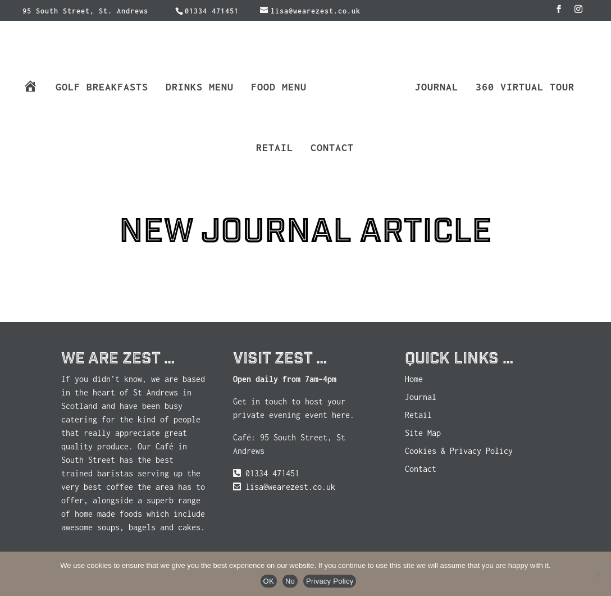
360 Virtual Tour (525, 88)
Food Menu (279, 88)
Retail (274, 148)
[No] (597, 574)
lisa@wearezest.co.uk (290, 487)
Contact (332, 148)
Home (414, 379)
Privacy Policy (329, 581)
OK (268, 581)
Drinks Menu (200, 88)
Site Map (423, 433)
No (290, 581)
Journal (436, 88)
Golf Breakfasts (102, 88)
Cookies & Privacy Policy (459, 451)
